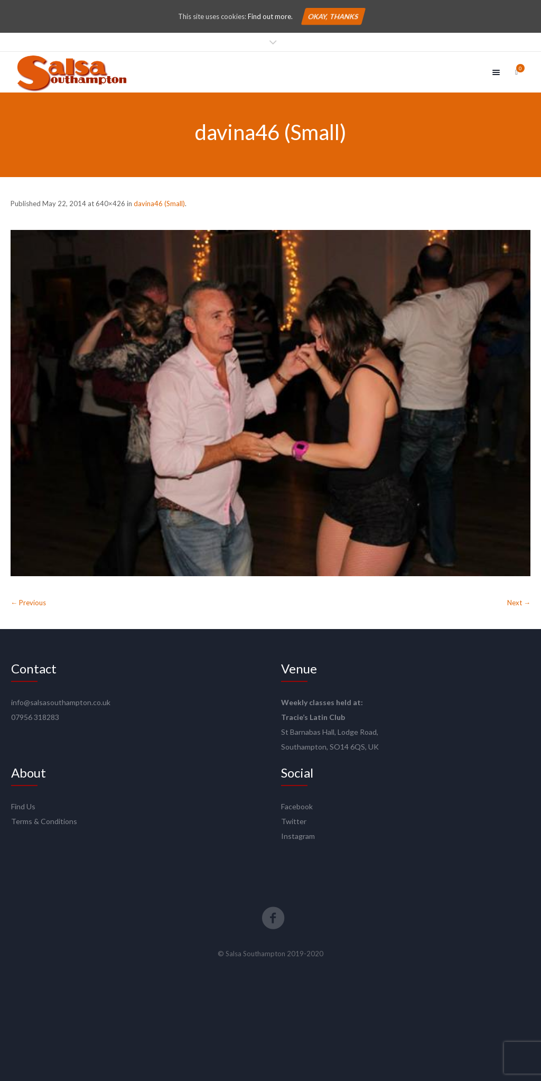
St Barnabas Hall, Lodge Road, (329, 731)
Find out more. (270, 16)
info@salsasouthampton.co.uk (60, 702)
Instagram (298, 835)
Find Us (23, 806)
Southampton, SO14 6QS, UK (330, 746)
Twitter (293, 821)
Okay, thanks (332, 16)
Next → (518, 602)
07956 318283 (35, 717)
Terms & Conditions (44, 821)
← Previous (28, 602)
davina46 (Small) (159, 203)
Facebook (297, 806)
